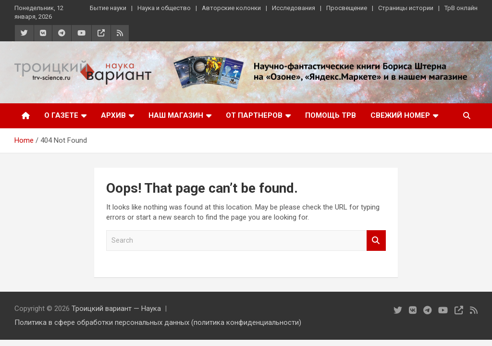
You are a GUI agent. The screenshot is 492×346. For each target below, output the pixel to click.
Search (376, 240)
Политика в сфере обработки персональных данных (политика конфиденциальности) (157, 322)
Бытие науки (108, 8)
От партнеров (254, 115)
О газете (61, 115)
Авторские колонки (231, 8)
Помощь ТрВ (330, 115)
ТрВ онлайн (461, 8)
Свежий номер (400, 115)
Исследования (293, 8)
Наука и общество (164, 8)
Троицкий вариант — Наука (116, 308)
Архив (113, 115)
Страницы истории (405, 8)
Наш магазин (175, 115)
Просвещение (346, 8)
